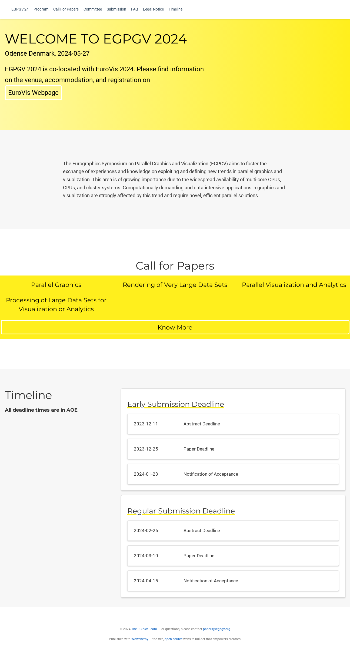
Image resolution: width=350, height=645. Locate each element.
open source (173, 642)
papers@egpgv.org (216, 632)
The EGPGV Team (144, 632)
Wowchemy (139, 642)
